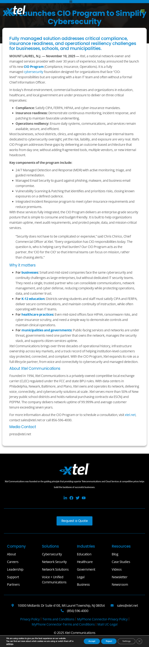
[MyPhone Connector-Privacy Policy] (102, 619)
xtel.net (130, 414)
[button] (142, 10)
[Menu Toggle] (70, 1)
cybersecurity (33, 71)
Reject (109, 641)
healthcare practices (37, 314)
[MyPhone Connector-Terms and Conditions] (63, 624)
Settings (126, 641)
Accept (91, 641)
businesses (29, 272)
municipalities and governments (46, 330)
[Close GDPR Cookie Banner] (139, 641)
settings (9, 644)
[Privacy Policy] (29, 619)
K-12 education (32, 298)
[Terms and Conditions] (58, 619)
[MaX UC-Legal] (107, 624)
